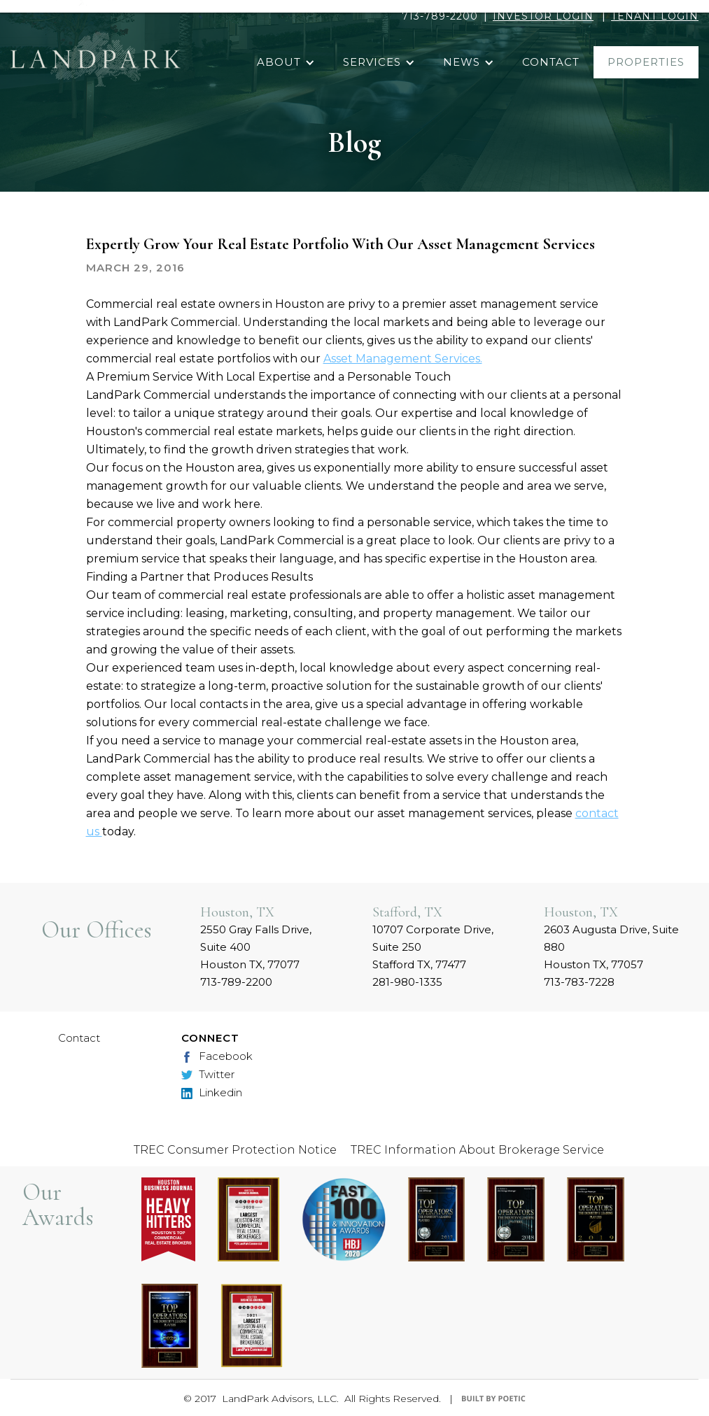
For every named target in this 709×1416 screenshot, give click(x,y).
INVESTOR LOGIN (543, 16)
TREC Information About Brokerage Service (477, 1149)
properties (646, 62)
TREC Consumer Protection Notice (235, 1149)
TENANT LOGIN (655, 16)
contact (551, 62)
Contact (79, 1038)
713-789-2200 (440, 16)
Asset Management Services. (402, 358)
